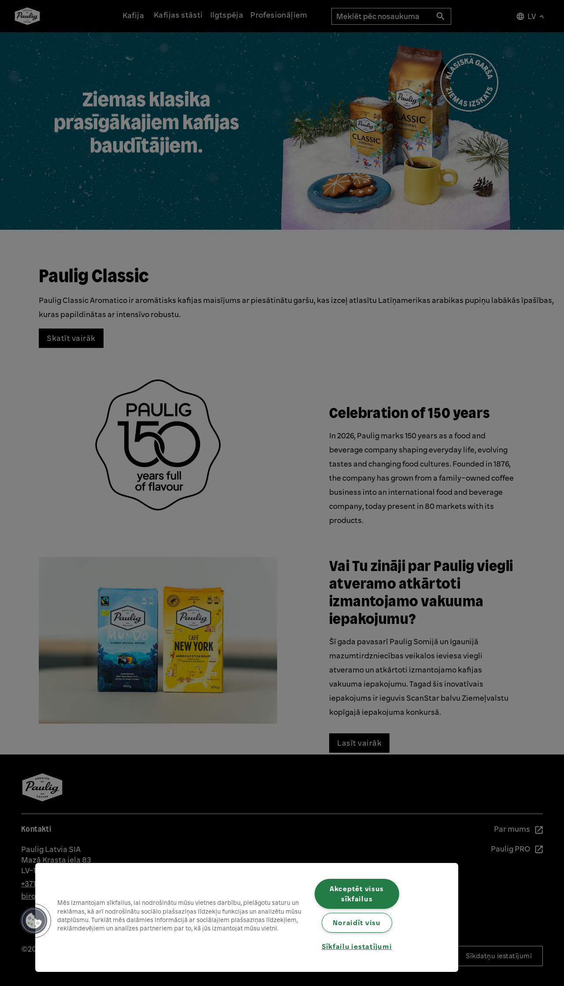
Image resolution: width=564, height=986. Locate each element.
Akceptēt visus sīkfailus (357, 893)
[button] (34, 921)
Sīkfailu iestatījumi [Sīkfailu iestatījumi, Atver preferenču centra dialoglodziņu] (357, 946)
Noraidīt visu (356, 922)
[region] (246, 917)
